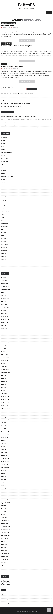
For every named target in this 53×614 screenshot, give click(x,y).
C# (2, 164)
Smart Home (4, 244)
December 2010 (5, 494)
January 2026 (4, 283)
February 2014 (5, 417)
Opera (2, 217)
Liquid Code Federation (7, 583)
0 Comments (15, 27)
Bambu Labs (4, 158)
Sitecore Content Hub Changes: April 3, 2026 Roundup (15, 103)
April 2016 (3, 390)
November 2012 (5, 434)
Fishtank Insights (5, 581)
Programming (12, 23)
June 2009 (4, 544)
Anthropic (3, 143)
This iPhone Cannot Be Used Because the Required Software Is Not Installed (29, 128)
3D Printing (4, 137)
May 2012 (3, 443)
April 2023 (3, 310)
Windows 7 (4, 262)
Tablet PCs (4, 247)
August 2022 (4, 316)
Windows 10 (4, 256)
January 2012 (4, 455)
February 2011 (4, 488)
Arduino (3, 149)
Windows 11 (4, 259)
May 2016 (3, 387)
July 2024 (3, 301)
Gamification (4, 185)
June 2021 (3, 325)
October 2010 (4, 500)
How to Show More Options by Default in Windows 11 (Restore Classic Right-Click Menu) (28, 119)
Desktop (3, 170)
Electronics (4, 179)
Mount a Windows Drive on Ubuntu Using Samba (17, 46)
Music (2, 214)
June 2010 (3, 509)
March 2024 (4, 304)
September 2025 (5, 289)
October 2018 (4, 360)
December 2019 (5, 340)
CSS (2, 167)
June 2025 (4, 292)
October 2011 (4, 464)
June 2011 (3, 476)
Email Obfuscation (7, 25)
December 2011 (5, 458)
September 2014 (5, 408)
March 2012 (4, 449)
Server (2, 235)
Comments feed (5, 600)
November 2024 (5, 298)
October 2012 (4, 437)
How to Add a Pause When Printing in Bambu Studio (14, 96)
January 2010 (4, 523)
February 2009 (5, 553)
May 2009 (3, 547)
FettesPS (26, 5)
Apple (2, 146)
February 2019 (4, 355)
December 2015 (5, 396)
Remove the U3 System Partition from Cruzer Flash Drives (21, 116)
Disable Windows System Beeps (12, 66)
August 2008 (4, 559)
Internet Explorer (5, 188)
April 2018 (3, 363)
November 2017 (5, 369)
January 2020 (4, 337)
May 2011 (3, 479)
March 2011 (4, 485)
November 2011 (5, 461)
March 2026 (4, 280)
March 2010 (4, 517)
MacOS (3, 206)
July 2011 (3, 473)
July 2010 (3, 506)
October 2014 (4, 405)
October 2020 (5, 331)
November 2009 (5, 529)
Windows (9, 43)
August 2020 (4, 334)
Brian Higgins (4, 122)
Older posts (6, 87)
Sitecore (3, 238)
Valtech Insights (5, 584)
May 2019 (3, 349)
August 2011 (4, 470)
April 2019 (3, 352)
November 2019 (5, 343)
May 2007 (3, 562)
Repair (3, 229)
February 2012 (4, 452)
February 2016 (4, 393)
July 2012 (3, 440)
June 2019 (3, 346)
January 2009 (4, 556)
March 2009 (4, 550)
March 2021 (4, 328)
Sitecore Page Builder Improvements (11, 106)
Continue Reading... (26, 40)
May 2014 (3, 414)
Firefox (3, 182)
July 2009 (3, 541)
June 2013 (3, 426)
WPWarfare (23, 611)
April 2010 (3, 514)
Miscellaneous (5, 211)
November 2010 (5, 497)
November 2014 (5, 402)
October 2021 (4, 322)
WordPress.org (5, 603)
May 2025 (3, 295)
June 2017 (3, 378)
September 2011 (5, 467)
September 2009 (5, 535)
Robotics (3, 232)
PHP (2, 220)
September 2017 (5, 372)
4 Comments (15, 68)
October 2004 (5, 571)
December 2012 (5, 432)
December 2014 (5, 399)
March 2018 (4, 366)
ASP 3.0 (3, 155)
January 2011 (4, 491)
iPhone (3, 191)
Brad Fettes (4, 128)
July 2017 (3, 375)
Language (3, 200)
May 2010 (3, 511)
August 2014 (4, 411)
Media (2, 209)
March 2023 (4, 313)
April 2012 (3, 446)
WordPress (34, 611)
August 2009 (4, 538)
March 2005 (4, 568)
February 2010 (5, 520)
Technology (4, 250)
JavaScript (4, 23)
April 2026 (3, 277)
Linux (3, 43)
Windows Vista (5, 265)
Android (3, 140)
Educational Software (7, 176)
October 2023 (5, 307)
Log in (2, 594)
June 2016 (3, 384)
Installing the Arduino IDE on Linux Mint (20, 122)
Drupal (3, 173)
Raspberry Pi (4, 226)
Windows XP (4, 268)
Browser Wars (4, 161)
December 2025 (5, 286)
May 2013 (3, 429)
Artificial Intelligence (6, 152)
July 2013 (3, 423)
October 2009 (5, 532)
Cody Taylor (4, 580)
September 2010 (5, 503)
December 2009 (5, 526)
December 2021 (5, 319)
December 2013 (5, 420)
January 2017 (4, 381)
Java (2, 194)
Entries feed (4, 597)
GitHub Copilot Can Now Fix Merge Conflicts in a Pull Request (17, 93)
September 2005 (5, 565)
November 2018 (5, 357)
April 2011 (3, 482)
